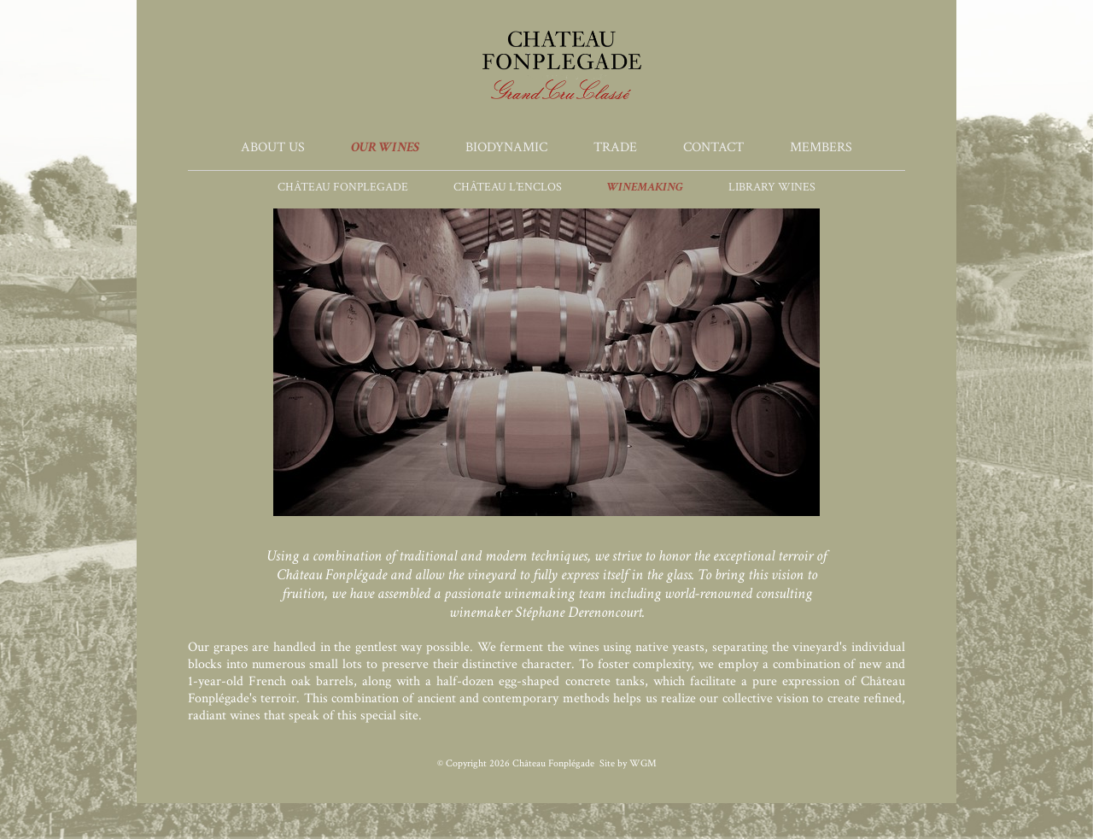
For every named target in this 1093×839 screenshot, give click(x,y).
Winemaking (645, 187)
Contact (713, 147)
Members (821, 147)
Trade (615, 147)
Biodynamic (506, 147)
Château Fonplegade (343, 187)
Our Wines (385, 147)
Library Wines (771, 187)
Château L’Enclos (507, 187)
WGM (643, 763)
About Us (273, 147)
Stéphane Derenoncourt (578, 612)
